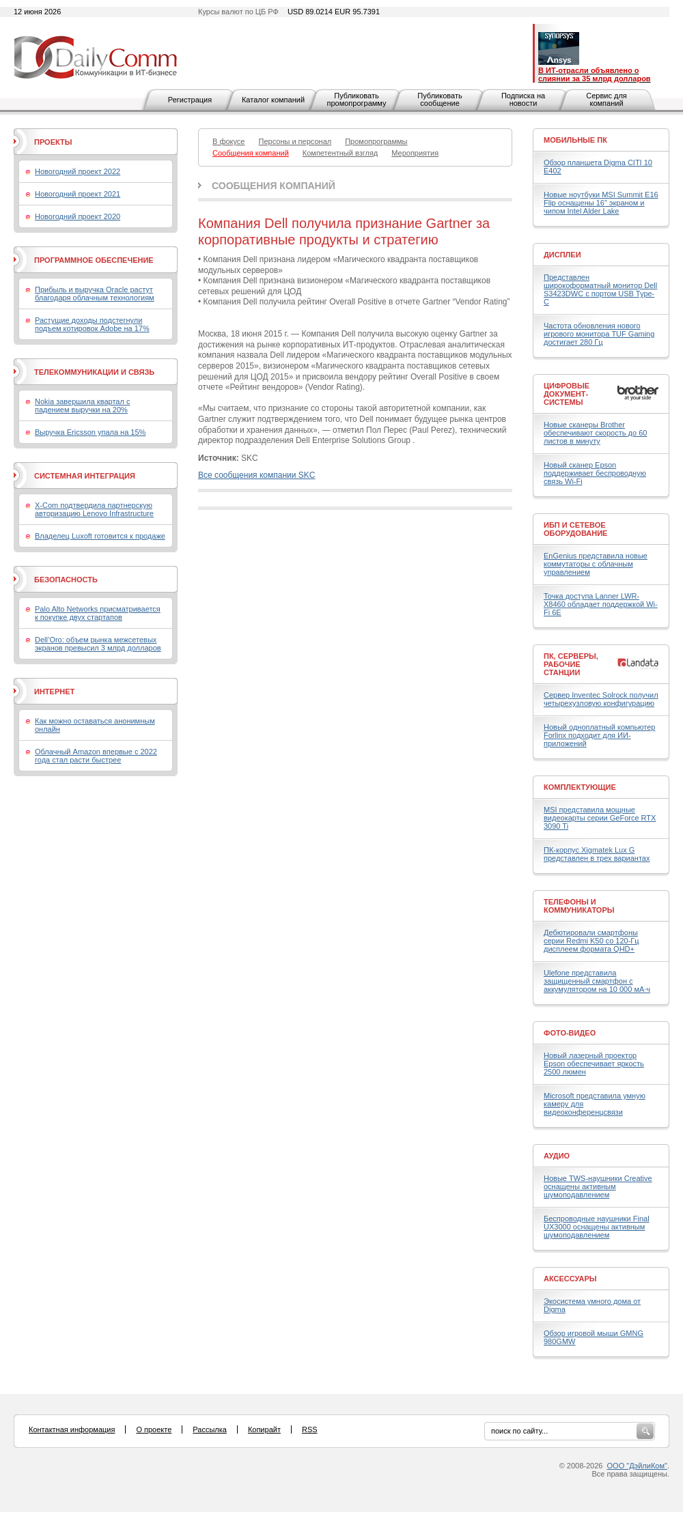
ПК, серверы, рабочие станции (571, 664)
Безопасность (66, 579)
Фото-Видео (570, 1033)
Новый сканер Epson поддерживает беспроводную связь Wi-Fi (595, 473)
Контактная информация (72, 1429)
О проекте (153, 1429)
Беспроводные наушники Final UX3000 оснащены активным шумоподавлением (597, 1226)
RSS (310, 1429)
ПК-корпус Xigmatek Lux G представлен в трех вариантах (597, 854)
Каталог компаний (273, 100)
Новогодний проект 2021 (77, 194)
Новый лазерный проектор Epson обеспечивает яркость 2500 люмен (594, 1063)
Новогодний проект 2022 (77, 171)
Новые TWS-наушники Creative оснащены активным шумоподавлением (598, 1186)
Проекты (53, 142)
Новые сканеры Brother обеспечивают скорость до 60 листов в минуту (595, 433)
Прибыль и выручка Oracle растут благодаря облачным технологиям (94, 293)
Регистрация (190, 100)
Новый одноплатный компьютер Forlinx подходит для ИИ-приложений (599, 735)
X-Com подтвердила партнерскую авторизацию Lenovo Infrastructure (94, 509)
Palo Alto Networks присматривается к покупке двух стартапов (98, 613)
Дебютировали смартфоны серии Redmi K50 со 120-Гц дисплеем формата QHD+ (591, 940)
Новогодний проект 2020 (77, 216)
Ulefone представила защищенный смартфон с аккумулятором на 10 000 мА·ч (597, 981)
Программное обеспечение (94, 260)
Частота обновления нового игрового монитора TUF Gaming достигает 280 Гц (599, 334)
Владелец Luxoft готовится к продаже (100, 536)
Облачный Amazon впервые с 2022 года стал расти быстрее (96, 755)
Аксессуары (570, 1278)
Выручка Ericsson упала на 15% (90, 432)
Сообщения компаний (273, 185)
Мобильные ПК (575, 140)
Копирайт (264, 1429)
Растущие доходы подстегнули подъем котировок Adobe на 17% (92, 324)
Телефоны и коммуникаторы (579, 906)
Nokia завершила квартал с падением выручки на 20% (82, 405)
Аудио (557, 1156)
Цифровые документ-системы (566, 394)
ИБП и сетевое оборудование (575, 529)
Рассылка (210, 1429)
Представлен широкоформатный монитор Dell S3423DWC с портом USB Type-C (600, 289)
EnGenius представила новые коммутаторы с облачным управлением (595, 564)
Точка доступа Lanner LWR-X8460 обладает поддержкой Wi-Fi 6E (601, 604)
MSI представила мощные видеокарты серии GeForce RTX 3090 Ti (600, 818)
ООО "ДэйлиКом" (637, 1466)
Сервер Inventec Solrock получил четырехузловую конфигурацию (601, 699)
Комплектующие (580, 787)
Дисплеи (562, 255)
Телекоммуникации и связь (94, 372)
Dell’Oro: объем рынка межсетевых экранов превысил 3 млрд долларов (98, 644)
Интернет (54, 691)
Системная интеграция (84, 476)
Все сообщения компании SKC (256, 475)
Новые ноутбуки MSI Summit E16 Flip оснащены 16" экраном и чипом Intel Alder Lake (601, 202)
